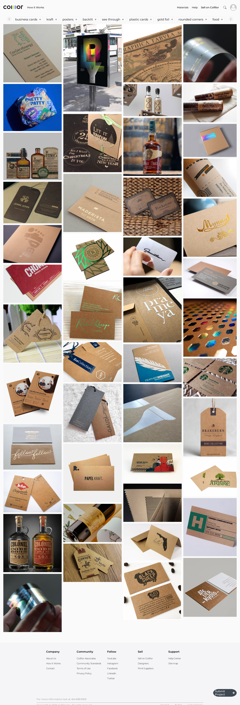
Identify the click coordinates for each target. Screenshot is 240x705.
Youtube (111, 658)
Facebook (112, 668)
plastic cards (140, 19)
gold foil (165, 19)
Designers (143, 663)
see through (113, 19)
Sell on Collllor (145, 658)
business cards (28, 19)
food (217, 19)
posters (69, 19)
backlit (90, 19)
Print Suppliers (146, 668)
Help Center (174, 658)
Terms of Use (83, 668)
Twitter (111, 678)
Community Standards (89, 663)
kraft (51, 19)
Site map (173, 663)
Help (195, 7)
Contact (50, 668)
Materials (182, 7)
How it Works (35, 7)
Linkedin (111, 673)
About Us (51, 658)
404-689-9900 (78, 699)
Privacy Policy (84, 673)
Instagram (112, 663)
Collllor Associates (86, 658)
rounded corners (192, 19)
